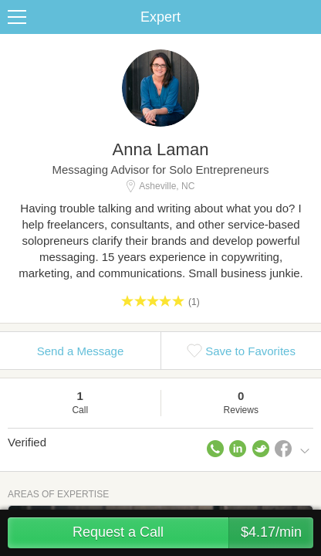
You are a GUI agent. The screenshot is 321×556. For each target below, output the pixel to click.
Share (305, 17)
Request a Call (193, 532)
